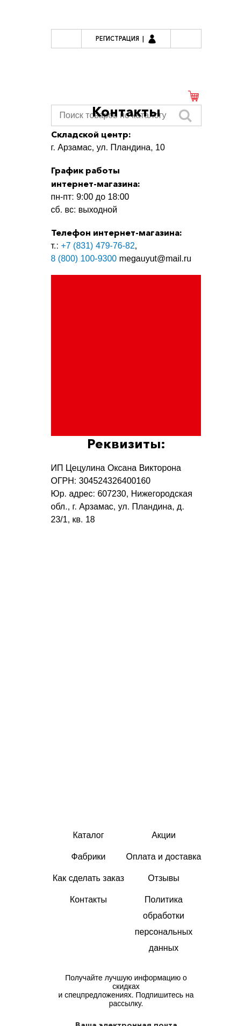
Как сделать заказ (88, 878)
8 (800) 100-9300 (84, 258)
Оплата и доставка (163, 856)
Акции (164, 835)
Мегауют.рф (126, 65)
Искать (185, 115)
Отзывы (163, 878)
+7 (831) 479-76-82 (97, 245)
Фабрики (88, 856)
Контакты (88, 899)
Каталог (88, 835)
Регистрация (117, 38)
